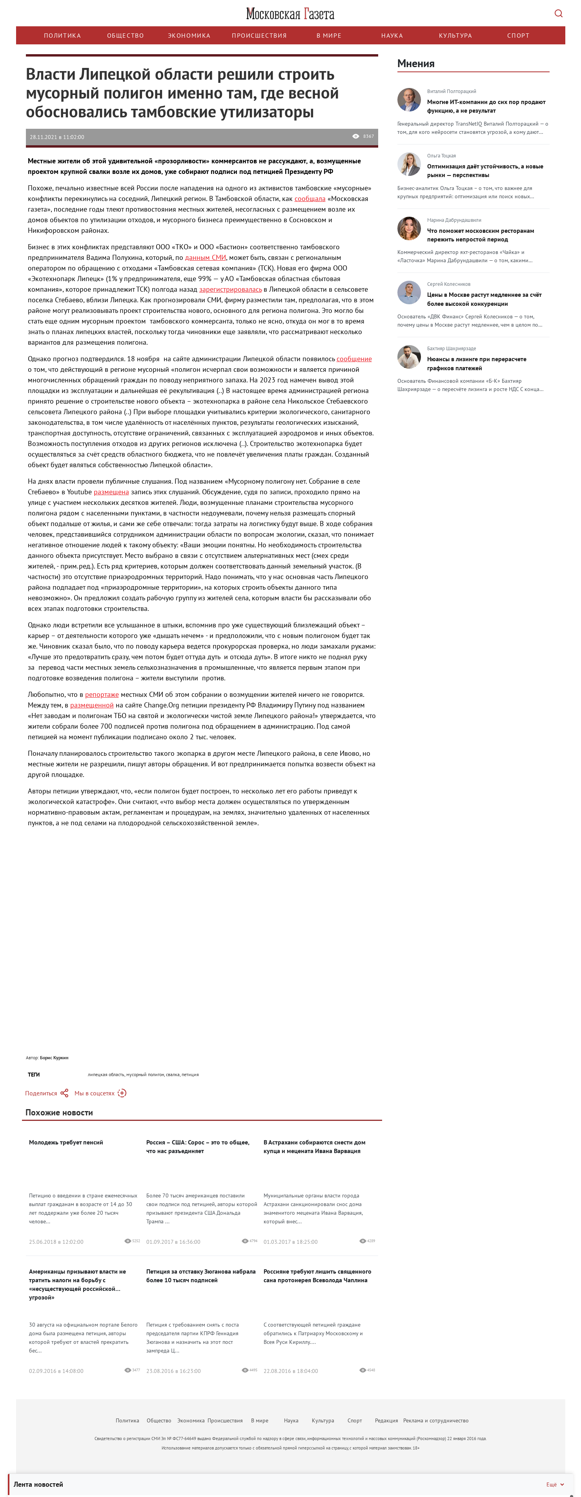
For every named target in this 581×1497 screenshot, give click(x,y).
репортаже (102, 694)
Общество (125, 35)
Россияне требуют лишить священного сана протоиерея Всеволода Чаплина (318, 1275)
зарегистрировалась (230, 289)
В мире (329, 35)
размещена (111, 491)
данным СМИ (205, 257)
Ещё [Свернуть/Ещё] (555, 1484)
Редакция (386, 1420)
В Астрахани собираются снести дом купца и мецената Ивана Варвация (315, 1146)
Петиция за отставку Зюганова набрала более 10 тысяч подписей (201, 1275)
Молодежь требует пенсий (66, 1142)
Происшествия (259, 35)
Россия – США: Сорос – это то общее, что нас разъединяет (197, 1146)
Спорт (518, 35)
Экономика (189, 35)
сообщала (310, 198)
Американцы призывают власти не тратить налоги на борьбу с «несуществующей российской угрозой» (77, 1284)
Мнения (416, 63)
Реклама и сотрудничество (436, 1420)
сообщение (354, 358)
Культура (455, 35)
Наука (392, 35)
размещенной (92, 704)
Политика (62, 35)
